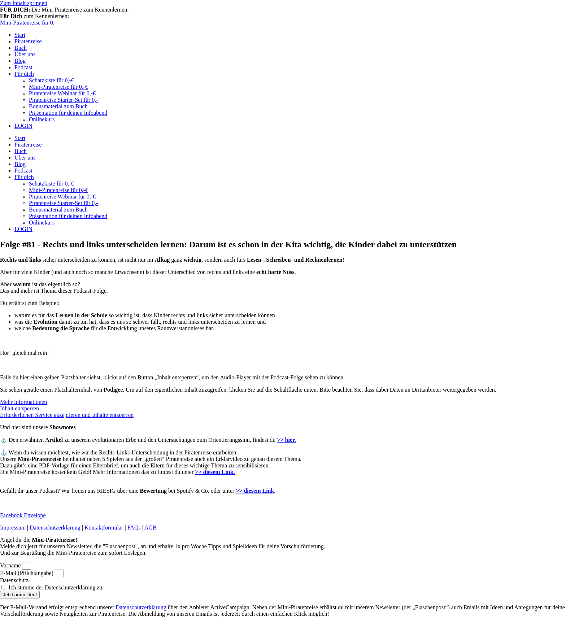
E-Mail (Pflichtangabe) (27, 573)
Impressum (13, 527)
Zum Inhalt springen (23, 3)
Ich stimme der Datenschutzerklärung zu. (56, 587)
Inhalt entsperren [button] (19, 408)
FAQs (134, 527)
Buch (20, 48)
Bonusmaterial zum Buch (58, 106)
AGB (150, 527)
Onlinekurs (42, 119)
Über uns (24, 54)
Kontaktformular (103, 527)
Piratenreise (28, 41)
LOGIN (23, 126)
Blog (20, 61)
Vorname (11, 565)
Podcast (23, 67)
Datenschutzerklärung (55, 527)
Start (19, 35)
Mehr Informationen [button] (23, 402)
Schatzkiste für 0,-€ (51, 80)
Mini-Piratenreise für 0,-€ (58, 87)
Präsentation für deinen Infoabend (68, 113)
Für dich (24, 74)
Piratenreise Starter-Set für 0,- (63, 100)
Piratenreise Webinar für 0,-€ (62, 93)
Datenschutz (14, 580)
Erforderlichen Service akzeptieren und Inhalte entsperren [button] (67, 415)
